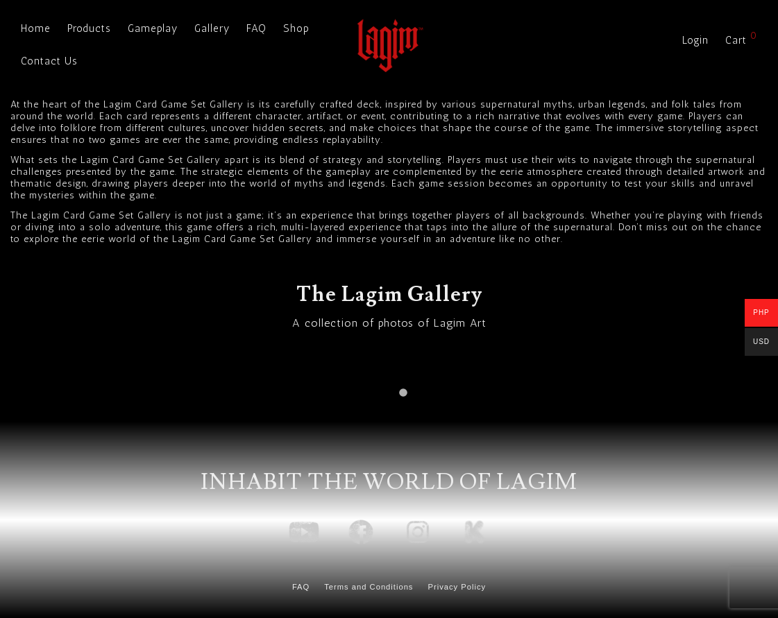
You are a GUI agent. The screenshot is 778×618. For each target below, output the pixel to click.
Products (89, 28)
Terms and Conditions (368, 587)
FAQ (256, 28)
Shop (296, 28)
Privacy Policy (457, 587)
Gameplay (153, 28)
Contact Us (49, 61)
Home (36, 28)
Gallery (212, 28)
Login (695, 40)
